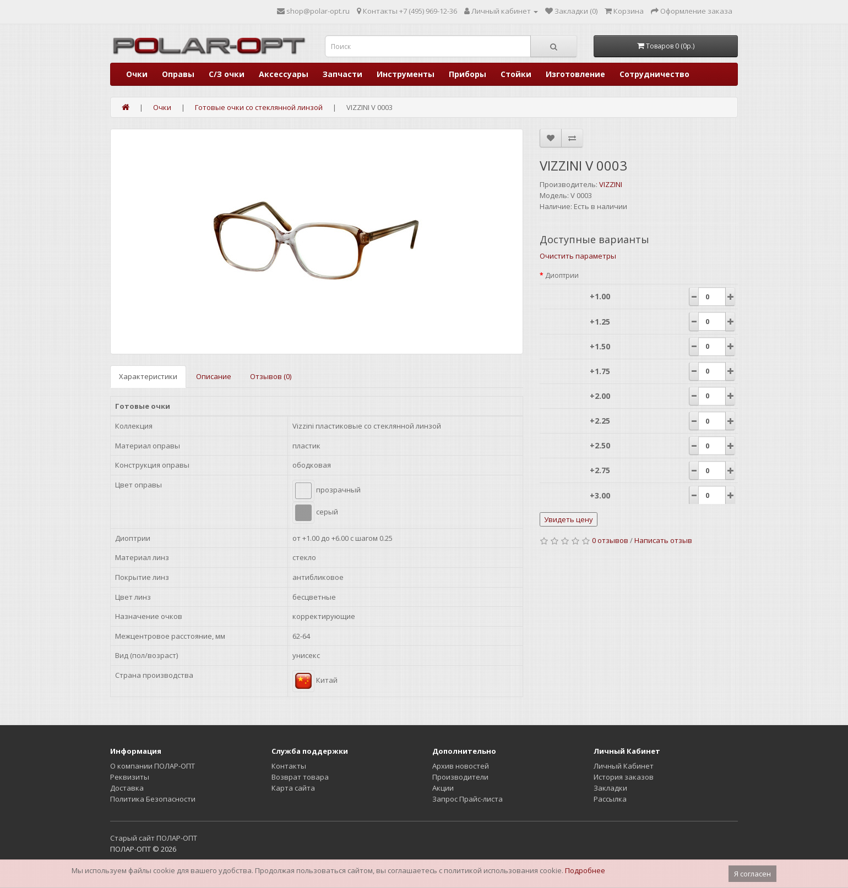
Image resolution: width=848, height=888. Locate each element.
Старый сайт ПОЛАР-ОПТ (153, 838)
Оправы (178, 74)
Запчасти (342, 74)
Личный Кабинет (624, 766)
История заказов (624, 777)
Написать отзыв (663, 540)
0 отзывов (610, 540)
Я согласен (752, 874)
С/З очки (226, 74)
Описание (213, 376)
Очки (137, 74)
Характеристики (148, 376)
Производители (460, 777)
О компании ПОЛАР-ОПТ (152, 766)
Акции (443, 788)
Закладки (610, 788)
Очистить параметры (578, 256)
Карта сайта (293, 788)
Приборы (467, 74)
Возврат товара (300, 777)
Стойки (516, 74)
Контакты (288, 766)
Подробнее (585, 870)
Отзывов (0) (270, 376)
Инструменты (405, 74)
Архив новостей (460, 766)
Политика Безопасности (152, 799)
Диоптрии (562, 275)
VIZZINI (610, 184)
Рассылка (610, 799)
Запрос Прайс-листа (467, 799)
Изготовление (575, 74)
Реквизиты (129, 777)
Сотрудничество (654, 74)
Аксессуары (283, 74)
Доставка (127, 788)
